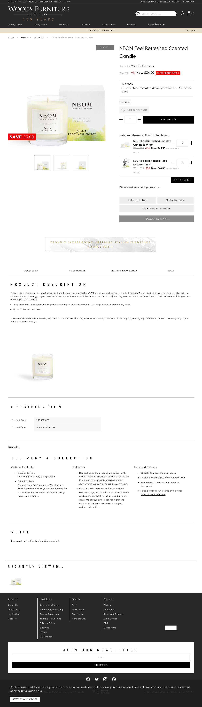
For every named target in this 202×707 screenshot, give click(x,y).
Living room (40, 24)
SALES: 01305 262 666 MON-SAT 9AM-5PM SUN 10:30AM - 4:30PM (39, 2)
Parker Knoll (78, 609)
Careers (12, 619)
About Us (13, 605)
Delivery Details (138, 200)
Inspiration (13, 614)
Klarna (43, 632)
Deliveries (109, 609)
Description (31, 270)
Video (170, 270)
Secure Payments (49, 614)
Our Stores (14, 609)
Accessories (108, 24)
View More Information (157, 208)
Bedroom (64, 24)
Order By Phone (176, 200)
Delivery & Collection (124, 270)
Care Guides (110, 619)
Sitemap (44, 627)
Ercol (74, 605)
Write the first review (142, 66)
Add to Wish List (134, 110)
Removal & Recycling (51, 609)
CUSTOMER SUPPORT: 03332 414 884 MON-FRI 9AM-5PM (167, 2)
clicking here (33, 690)
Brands (131, 24)
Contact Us (110, 627)
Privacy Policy (47, 623)
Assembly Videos (49, 605)
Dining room (15, 24)
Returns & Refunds (113, 614)
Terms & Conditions (50, 619)
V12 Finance (46, 636)
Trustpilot (191, 30)
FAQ (106, 623)
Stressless (77, 614)
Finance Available (157, 219)
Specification (77, 270)
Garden (85, 24)
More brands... (79, 619)
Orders (107, 605)
